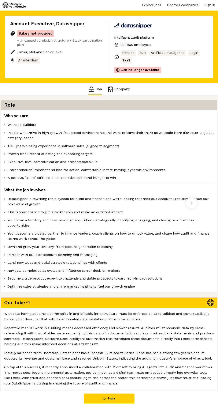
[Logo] (14, 5)
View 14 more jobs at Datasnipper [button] (67, 373)
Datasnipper (70, 24)
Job (95, 89)
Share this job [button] (21, 373)
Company (118, 89)
